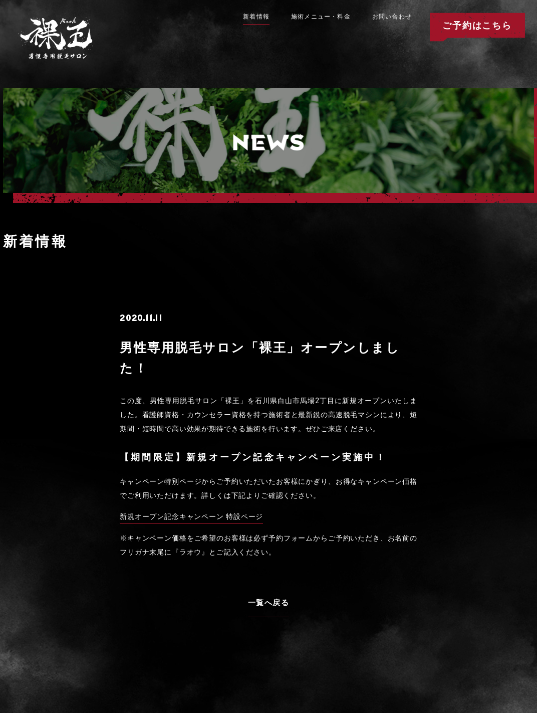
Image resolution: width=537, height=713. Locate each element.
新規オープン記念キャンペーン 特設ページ (191, 516)
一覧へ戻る (269, 602)
